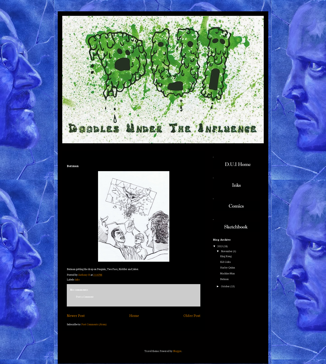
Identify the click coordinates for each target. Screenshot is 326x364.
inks (77, 279)
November (227, 251)
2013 (220, 246)
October (225, 286)
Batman (224, 279)
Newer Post (76, 315)
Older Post (191, 315)
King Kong (226, 256)
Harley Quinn (227, 267)
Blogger (177, 351)
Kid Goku (225, 261)
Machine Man (227, 273)
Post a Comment (84, 296)
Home (134, 315)
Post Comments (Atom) (93, 324)
